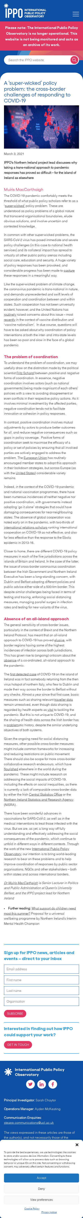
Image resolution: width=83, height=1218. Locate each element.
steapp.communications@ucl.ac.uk (29, 1123)
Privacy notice (49, 1212)
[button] (77, 1145)
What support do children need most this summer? (40, 911)
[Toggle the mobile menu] (76, 14)
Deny (41, 1188)
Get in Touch (18, 1044)
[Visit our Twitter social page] (30, 1084)
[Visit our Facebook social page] (52, 1084)
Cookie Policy (31, 1209)
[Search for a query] (74, 60)
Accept (41, 1178)
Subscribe (15, 1013)
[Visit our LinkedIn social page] (41, 1084)
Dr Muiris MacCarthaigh (21, 883)
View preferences (41, 1199)
